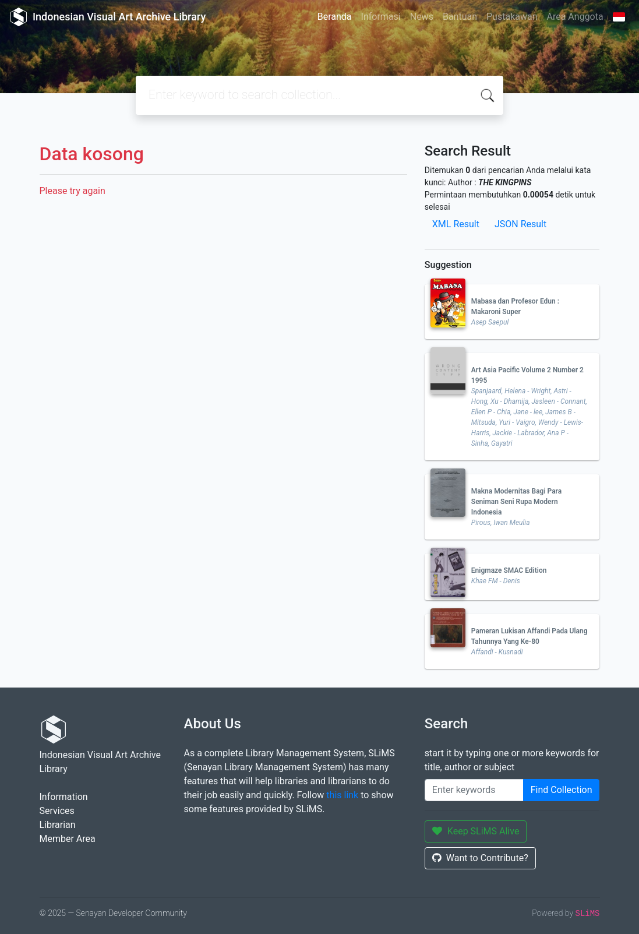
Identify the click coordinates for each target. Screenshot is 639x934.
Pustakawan (511, 16)
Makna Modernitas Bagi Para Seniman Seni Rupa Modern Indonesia (516, 501)
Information (64, 796)
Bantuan (460, 16)
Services (57, 810)
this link (342, 795)
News (421, 16)
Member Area (68, 838)
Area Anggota (575, 16)
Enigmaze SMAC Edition (509, 570)
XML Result (455, 224)
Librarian (58, 824)
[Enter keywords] (474, 790)
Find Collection (561, 789)
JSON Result (520, 224)
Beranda (334, 16)
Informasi (381, 16)
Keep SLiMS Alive (476, 831)
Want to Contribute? (480, 857)
